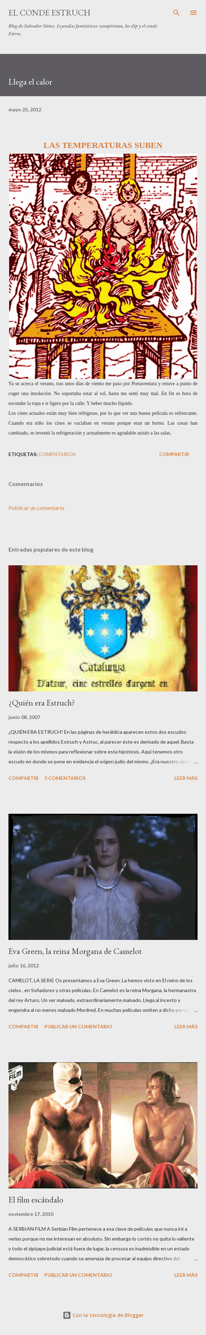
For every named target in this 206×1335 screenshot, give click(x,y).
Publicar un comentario (36, 507)
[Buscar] (176, 12)
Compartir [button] (174, 454)
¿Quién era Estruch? (41, 702)
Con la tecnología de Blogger (103, 1315)
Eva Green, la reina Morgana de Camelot (75, 951)
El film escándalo (35, 1199)
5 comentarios (65, 778)
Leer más (186, 778)
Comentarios (57, 454)
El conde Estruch (49, 12)
